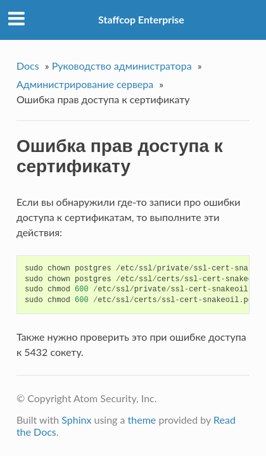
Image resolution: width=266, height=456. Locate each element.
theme (142, 420)
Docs (27, 66)
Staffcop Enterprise (141, 19)
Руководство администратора (122, 66)
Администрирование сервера (84, 84)
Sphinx (76, 420)
